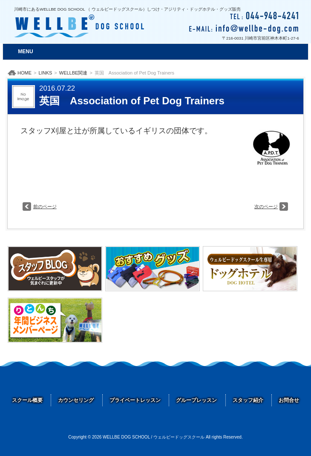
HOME (24, 72)
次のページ (266, 206)
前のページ (45, 206)
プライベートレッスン (135, 400)
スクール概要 (27, 400)
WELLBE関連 (73, 72)
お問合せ (289, 400)
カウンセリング (76, 400)
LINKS (45, 72)
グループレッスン (196, 400)
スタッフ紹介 (248, 400)
